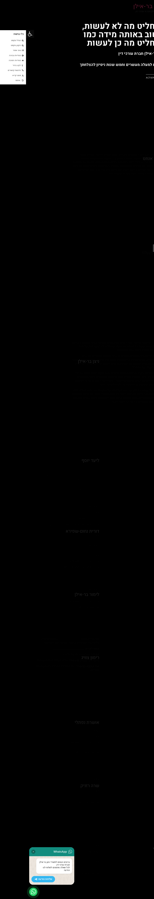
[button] (129, 77)
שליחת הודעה (17, 879)
